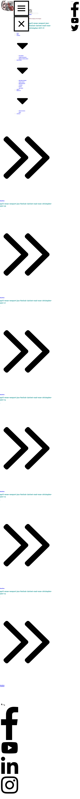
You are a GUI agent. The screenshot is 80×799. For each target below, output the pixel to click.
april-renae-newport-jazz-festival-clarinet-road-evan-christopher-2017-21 (40, 25)
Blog (2, 692)
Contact (2, 693)
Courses (2, 699)
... (29, 31)
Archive (2, 697)
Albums (2, 695)
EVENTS (2, 700)
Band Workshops (4, 698)
